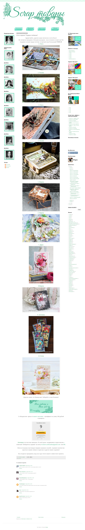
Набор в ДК (70, 251)
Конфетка (70, 240)
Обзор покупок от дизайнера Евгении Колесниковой (74, 182)
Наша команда (71, 252)
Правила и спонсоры (72, 51)
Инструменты (71, 233)
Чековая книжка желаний (72, 289)
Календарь (70, 235)
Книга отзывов (71, 238)
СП (69, 276)
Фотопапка (70, 284)
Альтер (70, 215)
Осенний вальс (71, 258)
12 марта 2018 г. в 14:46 (30, 477)
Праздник (70, 273)
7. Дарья (41, 245)
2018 (70, 166)
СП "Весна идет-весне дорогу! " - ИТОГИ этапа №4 (75, 193)
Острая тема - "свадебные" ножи (74, 118)
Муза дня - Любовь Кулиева (74, 171)
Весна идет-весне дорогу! (73, 222)
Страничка (70, 277)
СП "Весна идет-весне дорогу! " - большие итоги (75, 184)
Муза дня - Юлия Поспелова (74, 191)
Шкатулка (70, 290)
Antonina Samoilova (22, 465)
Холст (70, 286)
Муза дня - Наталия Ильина (74, 170)
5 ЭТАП (70, 57)
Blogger (47, 527)
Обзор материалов (71, 50)
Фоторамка (70, 285)
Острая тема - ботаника (72, 120)
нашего (35, 416)
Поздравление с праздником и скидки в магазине (74, 189)
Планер (70, 265)
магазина (40, 416)
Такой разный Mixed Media (73, 278)
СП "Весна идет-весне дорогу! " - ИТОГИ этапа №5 (75, 186)
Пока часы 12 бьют (72, 271)
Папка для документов (72, 264)
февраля (71, 200)
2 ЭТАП (70, 54)
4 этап (70, 112)
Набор (70, 250)
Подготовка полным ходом (73, 267)
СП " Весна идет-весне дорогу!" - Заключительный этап (75, 195)
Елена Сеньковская (22, 471)
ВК (64, 444)
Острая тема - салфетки (72, 134)
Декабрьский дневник (72, 225)
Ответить (20, 468)
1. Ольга (41, 44)
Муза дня (70, 247)
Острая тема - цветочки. (72, 127)
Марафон (70, 245)
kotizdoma (7, 167)
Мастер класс (71, 246)
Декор (70, 226)
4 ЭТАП (70, 56)
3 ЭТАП (70, 55)
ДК (69, 228)
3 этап (70, 111)
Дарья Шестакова (22, 496)
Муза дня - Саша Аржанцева (74, 174)
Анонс (70, 107)
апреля (71, 167)
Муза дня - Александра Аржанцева (75, 197)
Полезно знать (71, 272)
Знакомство (70, 231)
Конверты (70, 239)
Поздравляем (71, 270)
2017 (70, 203)
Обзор (70, 254)
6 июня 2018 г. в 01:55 (28, 496)
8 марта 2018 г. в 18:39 (29, 465)
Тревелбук (70, 280)
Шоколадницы (71, 291)
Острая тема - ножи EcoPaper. (73, 119)
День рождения (71, 227)
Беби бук (70, 219)
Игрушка (70, 232)
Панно (70, 263)
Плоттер (70, 266)
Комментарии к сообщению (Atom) (26, 518)
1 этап (70, 108)
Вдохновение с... (71, 221)
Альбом (70, 214)
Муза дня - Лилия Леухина (74, 173)
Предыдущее (63, 517)
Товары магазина (71, 279)
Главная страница (40, 517)
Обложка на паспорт (72, 257)
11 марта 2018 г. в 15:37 (29, 471)
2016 (70, 204)
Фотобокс (70, 283)
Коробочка (70, 241)
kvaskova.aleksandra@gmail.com (50, 444)
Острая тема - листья (72, 133)
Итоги (20, 458)
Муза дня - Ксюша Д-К (73, 198)
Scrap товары (8, 164)
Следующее (18, 517)
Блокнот (70, 220)
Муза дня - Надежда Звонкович (74, 178)
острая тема (70, 259)
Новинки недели (71, 253)
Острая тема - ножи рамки (73, 128)
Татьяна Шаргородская (23, 477)
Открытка (70, 260)
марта (71, 169)
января (71, 201)
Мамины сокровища (72, 244)
